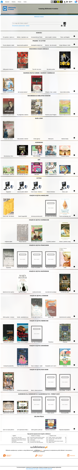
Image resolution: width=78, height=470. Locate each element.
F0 (64, 1)
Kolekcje (27, 25)
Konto (25, 1)
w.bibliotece (38, 450)
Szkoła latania (14, 441)
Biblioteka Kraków (39, 16)
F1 (67, 1)
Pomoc (19, 1)
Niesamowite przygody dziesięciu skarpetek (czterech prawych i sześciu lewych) (43, 437)
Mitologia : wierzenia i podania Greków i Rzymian (20, 438)
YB (58, 1)
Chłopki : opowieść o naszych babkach (36, 438)
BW (55, 1)
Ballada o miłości (51, 442)
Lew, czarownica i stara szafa (17, 437)
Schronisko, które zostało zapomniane (36, 442)
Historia (13, 1)
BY (61, 1)
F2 (70, 1)
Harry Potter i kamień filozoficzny (17, 442)
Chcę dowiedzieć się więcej (32, 468)
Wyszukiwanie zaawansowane (18, 25)
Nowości (7, 1)
